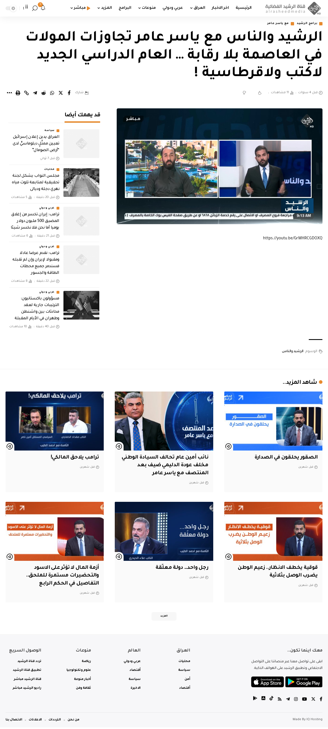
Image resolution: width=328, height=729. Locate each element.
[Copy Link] (26, 93)
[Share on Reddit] (43, 93)
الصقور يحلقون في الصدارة (285, 458)
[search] (35, 8)
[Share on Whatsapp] (52, 93)
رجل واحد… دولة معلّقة (181, 568)
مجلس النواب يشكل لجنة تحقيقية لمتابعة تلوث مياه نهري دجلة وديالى (35, 179)
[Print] (18, 93)
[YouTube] (304, 701)
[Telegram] (288, 701)
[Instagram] (296, 701)
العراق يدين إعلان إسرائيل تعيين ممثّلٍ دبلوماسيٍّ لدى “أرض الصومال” (36, 140)
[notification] (43, 8)
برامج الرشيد (305, 24)
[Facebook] (321, 701)
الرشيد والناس (292, 352)
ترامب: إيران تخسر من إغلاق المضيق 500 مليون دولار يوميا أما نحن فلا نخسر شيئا (35, 217)
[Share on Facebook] (69, 93)
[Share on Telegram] (35, 93)
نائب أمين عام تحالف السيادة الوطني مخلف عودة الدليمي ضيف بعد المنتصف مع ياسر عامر (168, 466)
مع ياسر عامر (273, 24)
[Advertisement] (219, 291)
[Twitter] (313, 701)
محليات (49, 165)
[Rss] (280, 701)
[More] (9, 93)
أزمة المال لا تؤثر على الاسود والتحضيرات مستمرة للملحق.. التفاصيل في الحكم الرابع (61, 576)
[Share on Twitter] (61, 93)
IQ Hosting (314, 721)
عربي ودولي (47, 204)
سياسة (49, 126)
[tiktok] (271, 701)
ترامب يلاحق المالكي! (73, 458)
